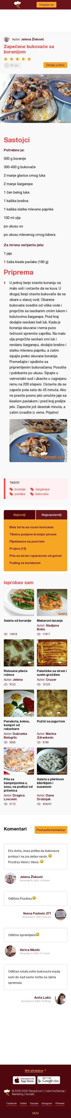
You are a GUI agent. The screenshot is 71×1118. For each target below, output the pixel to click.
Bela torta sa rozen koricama (31, 527)
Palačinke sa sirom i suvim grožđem (52, 662)
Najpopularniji (52, 514)
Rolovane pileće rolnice (19, 662)
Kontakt (30, 1094)
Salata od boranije (19, 612)
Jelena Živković (32, 39)
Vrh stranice (34, 1070)
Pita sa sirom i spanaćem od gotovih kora (35, 555)
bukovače (42, 494)
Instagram (46, 1103)
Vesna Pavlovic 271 (37, 913)
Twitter (23, 1103)
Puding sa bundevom (25, 563)
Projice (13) (17, 548)
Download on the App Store (24, 1080)
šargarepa (42, 489)
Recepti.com (7, 1092)
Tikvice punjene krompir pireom (32, 534)
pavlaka (20, 494)
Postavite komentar (51, 830)
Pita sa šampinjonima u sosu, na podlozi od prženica (19, 777)
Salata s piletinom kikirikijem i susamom (52, 777)
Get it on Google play (48, 1080)
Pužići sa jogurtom (52, 717)
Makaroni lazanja (52, 612)
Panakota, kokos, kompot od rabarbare (19, 717)
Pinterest (59, 1103)
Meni (35, 1113)
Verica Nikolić (30, 949)
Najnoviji (19, 514)
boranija (20, 489)
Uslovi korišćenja (54, 1090)
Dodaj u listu (55, 65)
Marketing (17, 1094)
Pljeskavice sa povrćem (26, 541)
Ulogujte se (46, 4)
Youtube (34, 1103)
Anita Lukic (42, 997)
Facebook (11, 1103)
